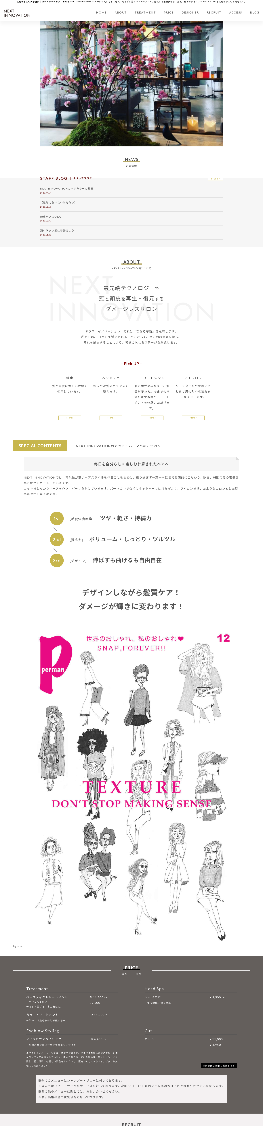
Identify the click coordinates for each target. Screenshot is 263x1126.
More (215, 179)
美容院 (238, 1)
